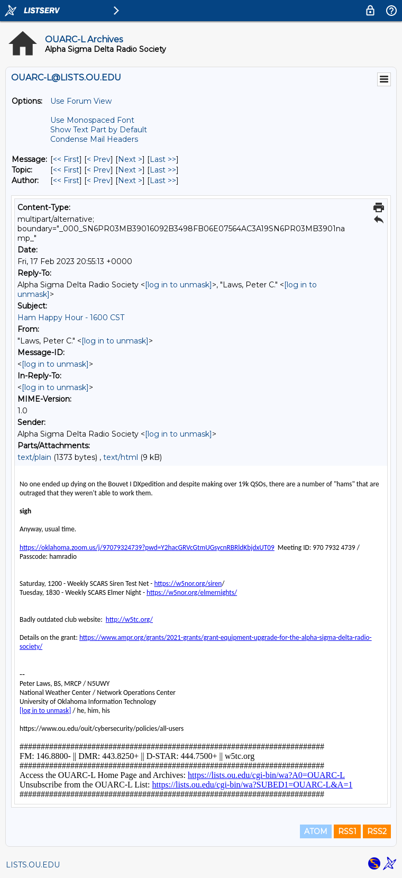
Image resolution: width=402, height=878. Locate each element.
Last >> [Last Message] (163, 159)
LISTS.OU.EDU (33, 865)
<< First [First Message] (66, 159)
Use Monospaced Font (92, 120)
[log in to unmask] (178, 284)
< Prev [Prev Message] (99, 159)
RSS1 (347, 831)
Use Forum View (81, 101)
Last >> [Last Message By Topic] (163, 170)
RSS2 (377, 831)
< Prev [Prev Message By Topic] (99, 170)
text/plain (34, 457)
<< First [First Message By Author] (66, 180)
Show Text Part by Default (98, 129)
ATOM (315, 831)
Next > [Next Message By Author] (130, 180)
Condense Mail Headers (94, 139)
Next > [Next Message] (130, 159)
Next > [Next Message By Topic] (130, 170)
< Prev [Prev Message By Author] (99, 180)
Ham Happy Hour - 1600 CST (70, 317)
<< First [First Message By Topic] (66, 170)
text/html (120, 457)
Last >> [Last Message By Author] (163, 180)
